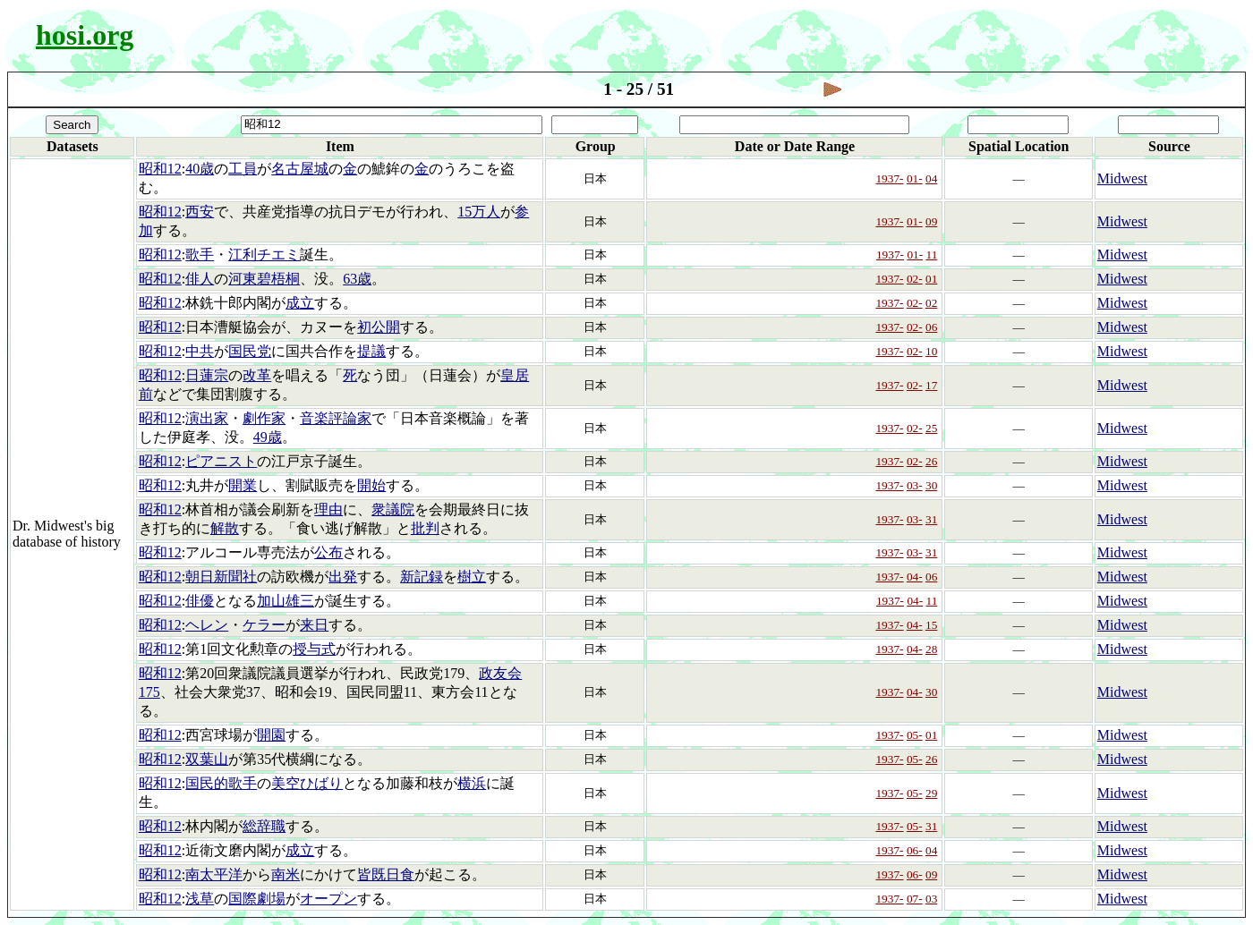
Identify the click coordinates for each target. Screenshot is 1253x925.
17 (931, 385)
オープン (328, 898)
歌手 (199, 254)
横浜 (471, 783)
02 (931, 303)
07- (915, 898)
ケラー (264, 624)
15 (931, 625)
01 (931, 278)
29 (931, 793)
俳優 (199, 600)
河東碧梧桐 (264, 278)
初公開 (378, 327)
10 (931, 351)
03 (931, 898)
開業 (242, 485)
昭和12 (160, 168)
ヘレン (206, 624)
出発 (342, 576)
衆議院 (392, 509)
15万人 (478, 211)
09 (931, 221)
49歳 (267, 437)
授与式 (314, 649)
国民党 (249, 351)
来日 (314, 624)
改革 (257, 375)
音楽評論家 (335, 418)
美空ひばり (307, 783)
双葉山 (206, 759)
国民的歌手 (221, 783)
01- (915, 178)
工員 (242, 168)
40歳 (199, 168)
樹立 (471, 576)
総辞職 (264, 826)
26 (931, 461)
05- (915, 735)
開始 (371, 485)
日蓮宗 (206, 375)
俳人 (199, 278)
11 (932, 254)
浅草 (199, 898)
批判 (425, 528)
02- (915, 278)
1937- (889, 178)
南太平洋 (214, 874)
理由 (328, 509)
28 (931, 649)
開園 (271, 735)
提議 (371, 351)
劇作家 (264, 418)
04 (931, 178)
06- (915, 850)
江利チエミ (264, 254)
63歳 (357, 278)
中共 (199, 351)
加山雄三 (285, 600)
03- (915, 485)
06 (931, 327)
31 (931, 519)
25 (931, 428)
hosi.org (84, 35)
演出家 (206, 418)
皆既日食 (385, 874)
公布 (328, 552)
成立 (300, 302)
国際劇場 (257, 898)
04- (915, 576)
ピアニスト (221, 461)
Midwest (1122, 178)
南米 (285, 874)
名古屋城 (299, 168)
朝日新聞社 (221, 576)
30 (931, 485)
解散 (224, 528)
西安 (199, 211)
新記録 (421, 576)
